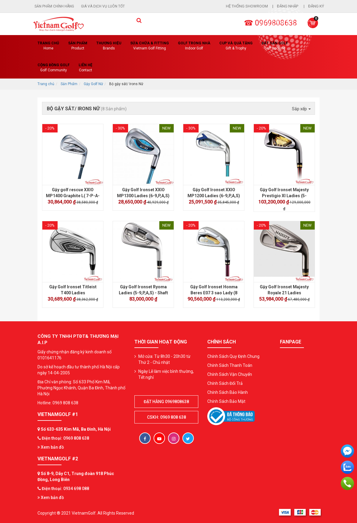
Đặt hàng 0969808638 (166, 401)
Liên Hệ (85, 68)
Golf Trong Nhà (194, 46)
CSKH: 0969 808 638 (166, 417)
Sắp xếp (301, 108)
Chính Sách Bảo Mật (226, 401)
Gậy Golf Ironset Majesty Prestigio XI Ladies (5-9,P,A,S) (284, 195)
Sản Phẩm (69, 84)
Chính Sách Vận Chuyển (229, 374)
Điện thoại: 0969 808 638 (65, 438)
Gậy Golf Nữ (93, 84)
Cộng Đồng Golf (54, 68)
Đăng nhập (288, 6)
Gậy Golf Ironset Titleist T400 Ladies (73, 289)
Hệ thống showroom (247, 6)
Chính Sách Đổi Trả (225, 383)
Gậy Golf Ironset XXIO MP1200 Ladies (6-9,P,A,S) (214, 192)
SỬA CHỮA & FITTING (149, 46)
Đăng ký (316, 6)
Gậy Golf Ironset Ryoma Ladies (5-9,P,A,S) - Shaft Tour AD (143, 292)
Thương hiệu (108, 46)
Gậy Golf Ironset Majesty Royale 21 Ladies (284, 289)
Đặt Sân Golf (275, 46)
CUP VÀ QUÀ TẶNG (236, 46)
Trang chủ (48, 46)
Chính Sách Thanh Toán (229, 365)
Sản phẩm (77, 46)
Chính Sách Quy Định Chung (233, 356)
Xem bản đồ (51, 447)
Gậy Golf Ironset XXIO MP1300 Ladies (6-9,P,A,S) (143, 192)
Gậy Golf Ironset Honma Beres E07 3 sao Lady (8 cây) (214, 292)
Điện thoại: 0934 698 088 (65, 488)
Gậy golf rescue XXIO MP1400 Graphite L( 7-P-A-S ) (73, 195)
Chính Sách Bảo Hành (227, 392)
